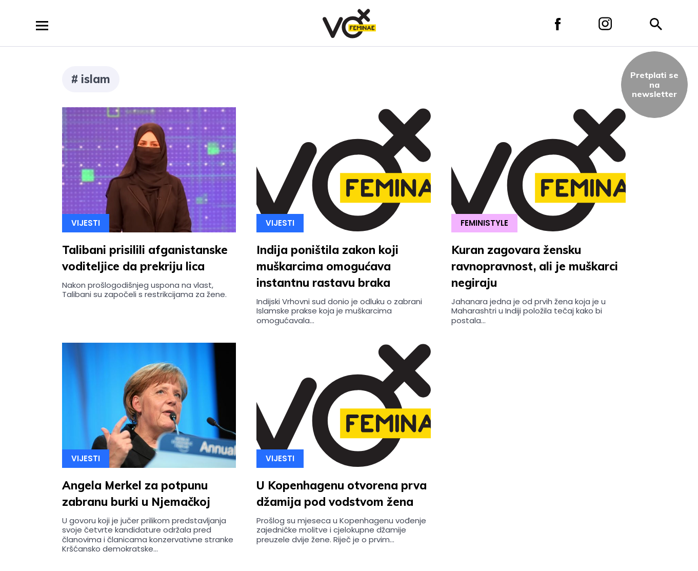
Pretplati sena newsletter (654, 84)
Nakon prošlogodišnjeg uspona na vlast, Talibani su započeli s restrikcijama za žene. (144, 290)
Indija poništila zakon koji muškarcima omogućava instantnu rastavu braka (327, 266)
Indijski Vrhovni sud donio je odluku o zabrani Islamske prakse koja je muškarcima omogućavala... (339, 311)
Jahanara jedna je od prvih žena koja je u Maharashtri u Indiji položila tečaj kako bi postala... (528, 311)
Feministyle (484, 223)
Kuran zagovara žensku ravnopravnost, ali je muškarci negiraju (534, 266)
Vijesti (85, 223)
